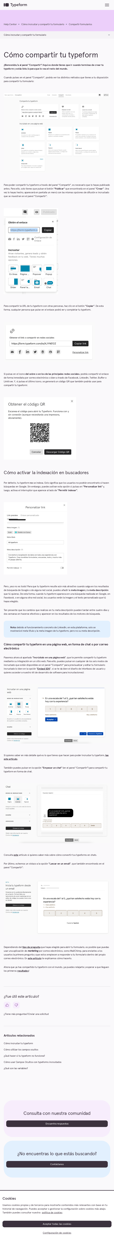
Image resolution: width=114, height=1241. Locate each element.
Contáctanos (57, 1164)
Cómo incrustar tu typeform (18, 1043)
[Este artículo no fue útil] (16, 1005)
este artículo (35, 958)
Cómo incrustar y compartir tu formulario (42, 24)
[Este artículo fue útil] (7, 1005)
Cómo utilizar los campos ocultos (21, 1049)
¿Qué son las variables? (16, 1068)
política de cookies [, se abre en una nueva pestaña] (52, 1212)
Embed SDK (43, 669)
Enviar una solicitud (38, 1014)
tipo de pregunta (31, 947)
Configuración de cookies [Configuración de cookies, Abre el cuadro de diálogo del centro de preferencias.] (57, 1233)
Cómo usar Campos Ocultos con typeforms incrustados (32, 1062)
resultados (23, 971)
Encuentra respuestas (57, 1123)
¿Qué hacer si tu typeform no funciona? (24, 1056)
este (16, 855)
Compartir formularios (80, 24)
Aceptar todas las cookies (57, 1224)
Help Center (10, 24)
